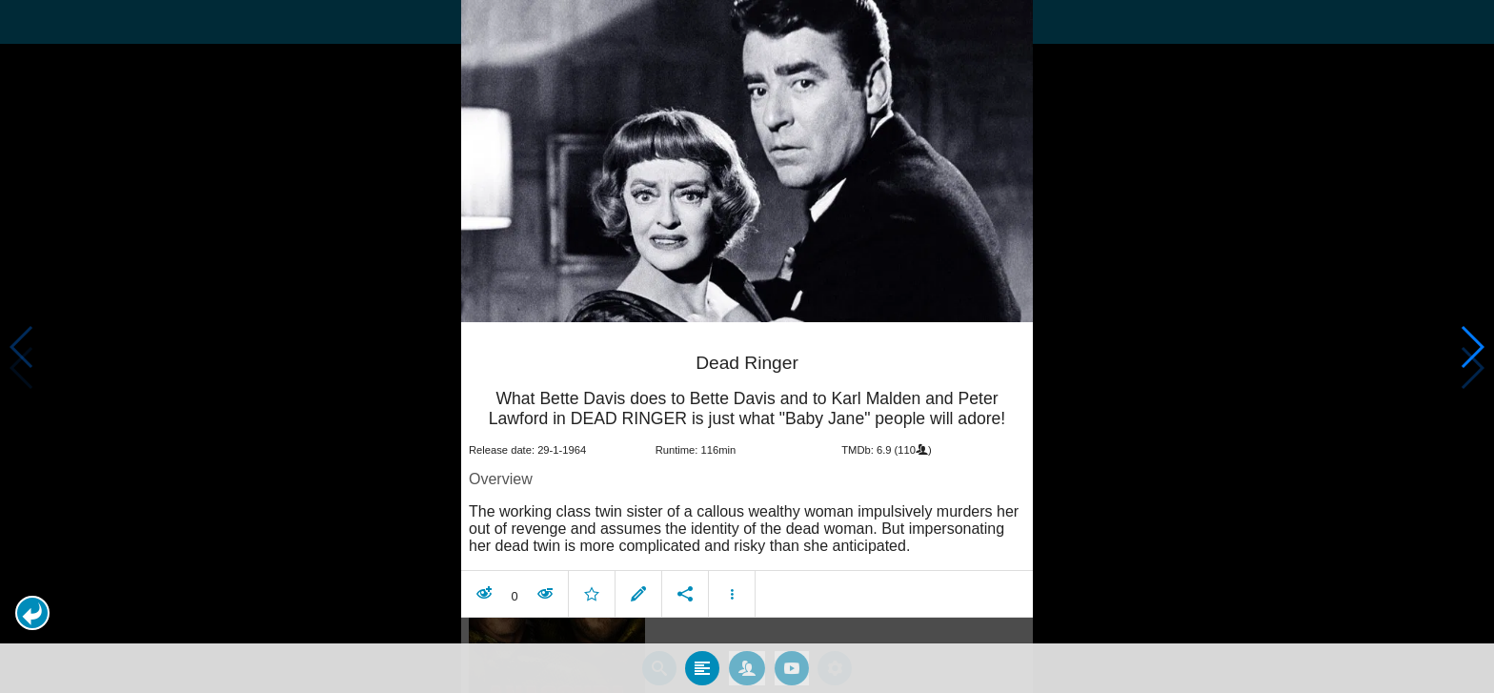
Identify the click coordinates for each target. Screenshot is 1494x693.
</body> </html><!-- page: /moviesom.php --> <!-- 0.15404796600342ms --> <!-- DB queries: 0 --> (747, 346)
